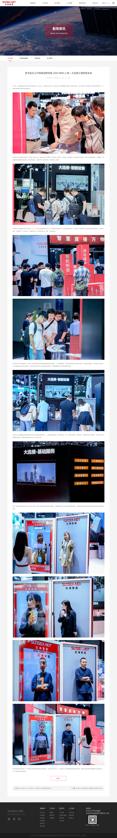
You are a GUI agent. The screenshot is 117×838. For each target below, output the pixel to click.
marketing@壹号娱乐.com (98, 813)
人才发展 (69, 3)
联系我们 (88, 808)
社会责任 (42, 818)
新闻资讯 (61, 808)
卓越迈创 (83, 835)
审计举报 (42, 826)
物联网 (51, 812)
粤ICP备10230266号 (70, 835)
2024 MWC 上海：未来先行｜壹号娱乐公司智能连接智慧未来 (35, 788)
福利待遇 (71, 815)
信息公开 (95, 3)
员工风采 (49, 58)
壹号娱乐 (78, 835)
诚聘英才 (71, 818)
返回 (58, 778)
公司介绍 (42, 812)
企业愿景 (42, 820)
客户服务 (57, 3)
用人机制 (71, 812)
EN (105, 3)
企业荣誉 (42, 815)
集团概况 (33, 3)
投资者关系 (82, 3)
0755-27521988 (93, 811)
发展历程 (42, 823)
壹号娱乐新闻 (24, 58)
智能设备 (52, 815)
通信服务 (52, 818)
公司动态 (10, 58)
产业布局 (45, 3)
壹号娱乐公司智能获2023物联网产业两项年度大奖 (89, 788)
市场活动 (37, 58)
